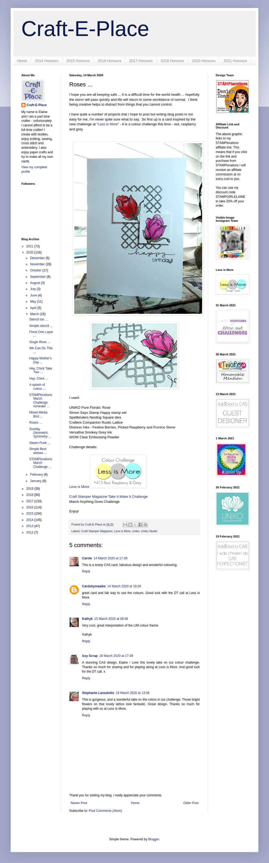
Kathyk (87, 619)
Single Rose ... (39, 342)
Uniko (136, 531)
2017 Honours (141, 61)
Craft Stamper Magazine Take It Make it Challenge (108, 497)
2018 (30, 495)
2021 (30, 246)
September (38, 277)
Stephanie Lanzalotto (98, 693)
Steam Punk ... (39, 443)
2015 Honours (78, 61)
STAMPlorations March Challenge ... (40, 463)
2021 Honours (235, 61)
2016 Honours (109, 61)
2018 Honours (172, 61)
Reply (86, 571)
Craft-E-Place (85, 29)
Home (22, 61)
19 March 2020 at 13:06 (133, 693)
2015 (30, 513)
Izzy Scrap (90, 656)
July (33, 289)
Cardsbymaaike (94, 586)
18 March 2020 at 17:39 (116, 656)
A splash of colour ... (37, 386)
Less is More (108, 124)
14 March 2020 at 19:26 (124, 586)
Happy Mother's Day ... (40, 360)
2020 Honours (203, 61)
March (35, 314)
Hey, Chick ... (38, 378)
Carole (87, 558)
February (37, 474)
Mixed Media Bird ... (38, 414)
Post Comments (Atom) (105, 811)
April (33, 308)
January (36, 481)
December (38, 258)
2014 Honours (46, 61)
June (34, 295)
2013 (30, 526)
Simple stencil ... (40, 326)
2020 (30, 252)
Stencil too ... (38, 319)
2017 (30, 501)
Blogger (153, 839)
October (36, 270)
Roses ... (35, 422)
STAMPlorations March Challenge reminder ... (40, 400)
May (33, 301)
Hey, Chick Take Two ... (40, 370)
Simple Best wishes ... (38, 451)
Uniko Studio (149, 531)
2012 (30, 532)
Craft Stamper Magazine (97, 531)
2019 (30, 489)
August (35, 283)
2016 (30, 507)
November (38, 264)
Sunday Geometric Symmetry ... (40, 433)
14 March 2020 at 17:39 (110, 558)
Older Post (190, 803)
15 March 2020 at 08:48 (111, 619)
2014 (30, 520)
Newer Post (79, 803)
